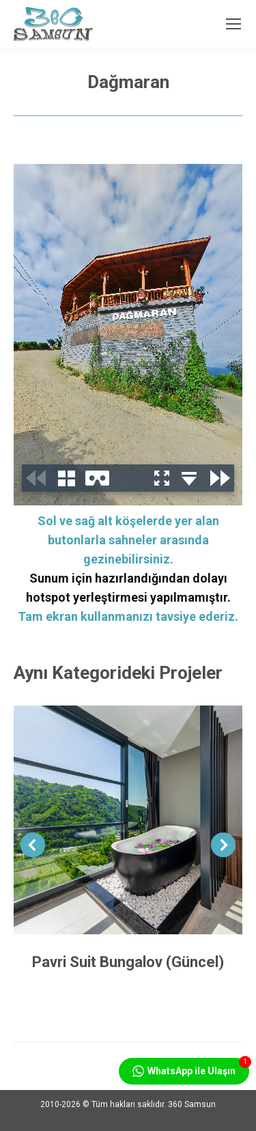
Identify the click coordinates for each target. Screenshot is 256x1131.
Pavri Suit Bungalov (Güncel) (128, 962)
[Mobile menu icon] (233, 24)
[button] (32, 845)
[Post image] (128, 820)
